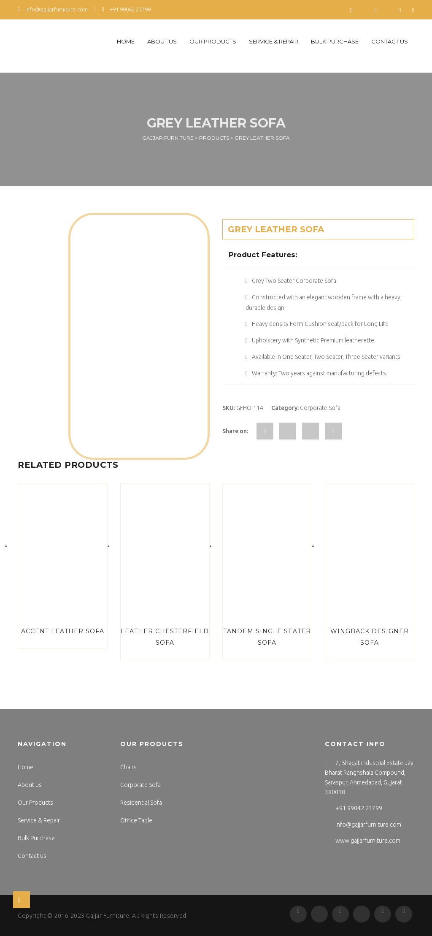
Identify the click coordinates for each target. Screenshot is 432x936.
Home (126, 41)
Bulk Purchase (335, 41)
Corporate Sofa (320, 407)
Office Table (136, 820)
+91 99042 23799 (126, 9)
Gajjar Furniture (107, 915)
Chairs (128, 767)
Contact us (389, 41)
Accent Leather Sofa (62, 631)
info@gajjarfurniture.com (53, 9)
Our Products (212, 41)
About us (162, 41)
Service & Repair (273, 41)
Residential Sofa (141, 802)
